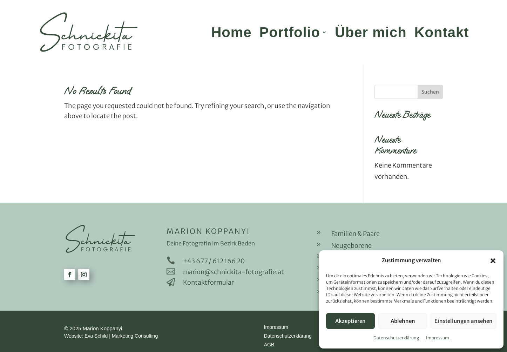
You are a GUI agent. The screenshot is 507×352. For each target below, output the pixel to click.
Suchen (430, 92)
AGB (269, 344)
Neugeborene (351, 246)
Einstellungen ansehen (463, 321)
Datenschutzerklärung (396, 337)
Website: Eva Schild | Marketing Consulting (111, 336)
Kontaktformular (208, 282)
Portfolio (289, 32)
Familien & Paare (355, 234)
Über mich (371, 32)
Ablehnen (403, 321)
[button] (492, 260)
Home (231, 32)
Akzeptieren (350, 321)
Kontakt (441, 32)
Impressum (437, 337)
